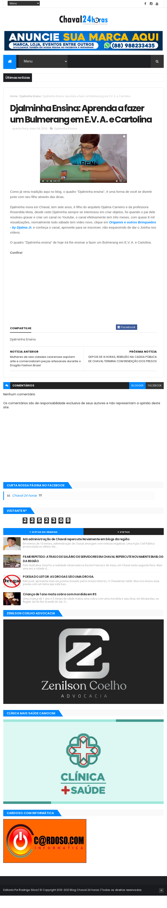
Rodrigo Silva (28, 902)
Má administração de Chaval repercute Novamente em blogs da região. (76, 551)
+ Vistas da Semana (43, 544)
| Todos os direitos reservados (120, 902)
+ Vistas (123, 544)
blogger (137, 397)
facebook (155, 397)
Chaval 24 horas (24, 508)
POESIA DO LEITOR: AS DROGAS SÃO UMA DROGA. (58, 589)
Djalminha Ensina (30, 96)
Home (14, 96)
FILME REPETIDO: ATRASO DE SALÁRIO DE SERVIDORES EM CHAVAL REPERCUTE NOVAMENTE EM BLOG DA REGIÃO (93, 571)
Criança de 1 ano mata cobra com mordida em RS (59, 606)
